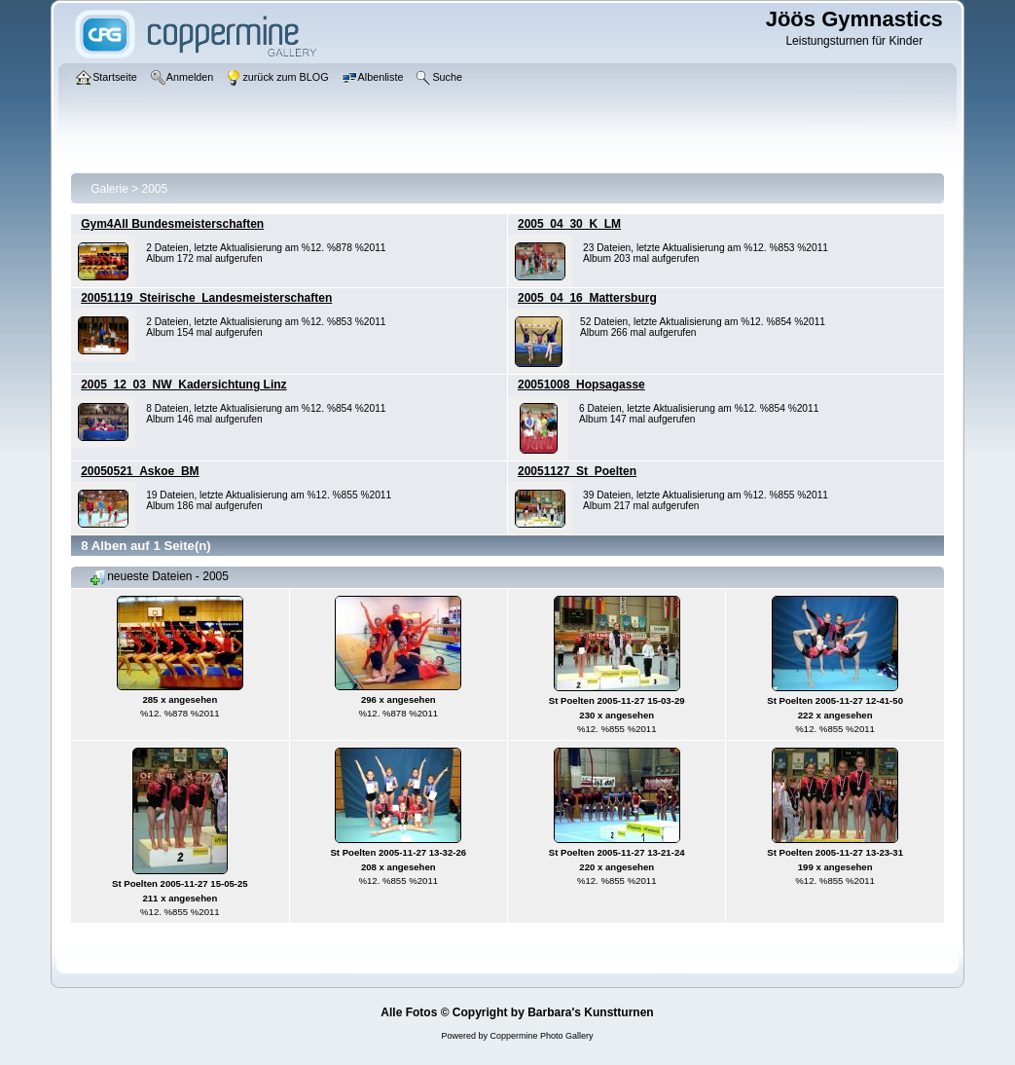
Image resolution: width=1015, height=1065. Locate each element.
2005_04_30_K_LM (569, 224)
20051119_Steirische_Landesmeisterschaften (206, 298)
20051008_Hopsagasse (581, 384)
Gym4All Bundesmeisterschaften (172, 224)
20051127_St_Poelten (577, 471)
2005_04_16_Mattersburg (587, 298)
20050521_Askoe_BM (140, 471)
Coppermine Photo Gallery (541, 1036)
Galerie (109, 189)
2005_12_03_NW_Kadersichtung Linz (183, 384)
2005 (155, 189)
